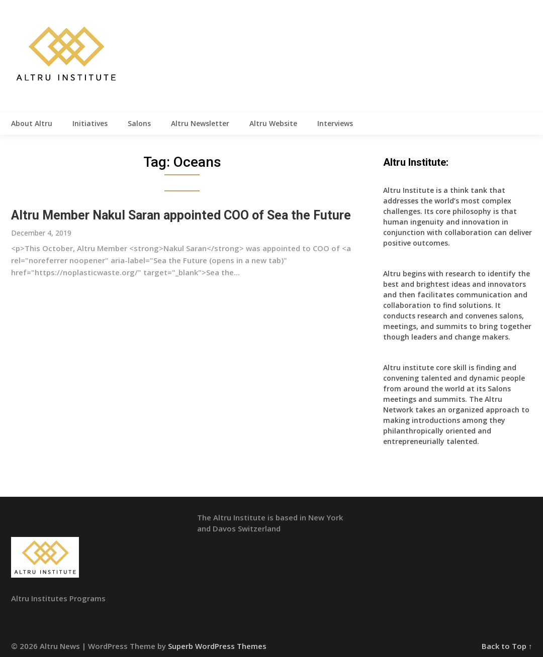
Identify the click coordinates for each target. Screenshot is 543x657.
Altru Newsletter (200, 123)
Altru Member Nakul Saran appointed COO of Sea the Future (181, 215)
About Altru (31, 123)
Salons (139, 123)
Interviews (335, 123)
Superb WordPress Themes (217, 646)
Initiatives (90, 123)
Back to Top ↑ (507, 646)
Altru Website (273, 123)
